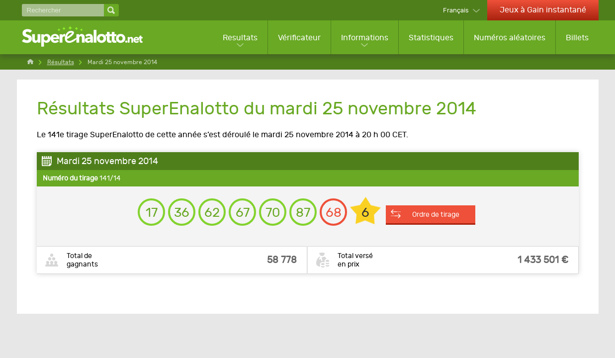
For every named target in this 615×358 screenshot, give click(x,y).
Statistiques (431, 37)
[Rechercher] (63, 10)
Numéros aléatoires (509, 37)
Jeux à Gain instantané (543, 9)
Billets (577, 37)
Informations (364, 37)
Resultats (240, 37)
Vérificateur (299, 37)
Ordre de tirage (435, 214)
